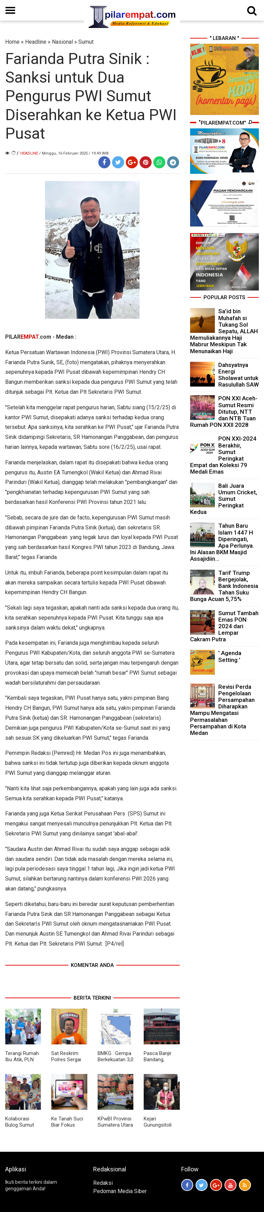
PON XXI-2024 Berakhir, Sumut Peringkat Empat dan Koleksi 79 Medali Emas (223, 455)
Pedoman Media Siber (120, 1191)
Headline (35, 42)
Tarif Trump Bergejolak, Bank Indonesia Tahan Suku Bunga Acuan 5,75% (224, 586)
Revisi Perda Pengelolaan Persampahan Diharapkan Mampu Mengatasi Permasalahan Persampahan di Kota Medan (222, 709)
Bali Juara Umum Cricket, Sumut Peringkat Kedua (223, 499)
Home (12, 42)
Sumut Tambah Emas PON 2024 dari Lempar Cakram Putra (224, 626)
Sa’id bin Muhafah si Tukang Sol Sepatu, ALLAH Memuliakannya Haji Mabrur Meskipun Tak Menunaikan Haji (224, 331)
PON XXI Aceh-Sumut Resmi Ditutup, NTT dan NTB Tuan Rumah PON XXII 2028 (223, 411)
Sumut (86, 42)
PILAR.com (28, 337)
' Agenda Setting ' (229, 656)
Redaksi (103, 1183)
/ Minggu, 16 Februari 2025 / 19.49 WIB (74, 153)
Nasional (62, 42)
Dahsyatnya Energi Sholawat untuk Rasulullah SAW (238, 374)
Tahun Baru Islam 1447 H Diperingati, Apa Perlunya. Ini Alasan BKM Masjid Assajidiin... (222, 542)
